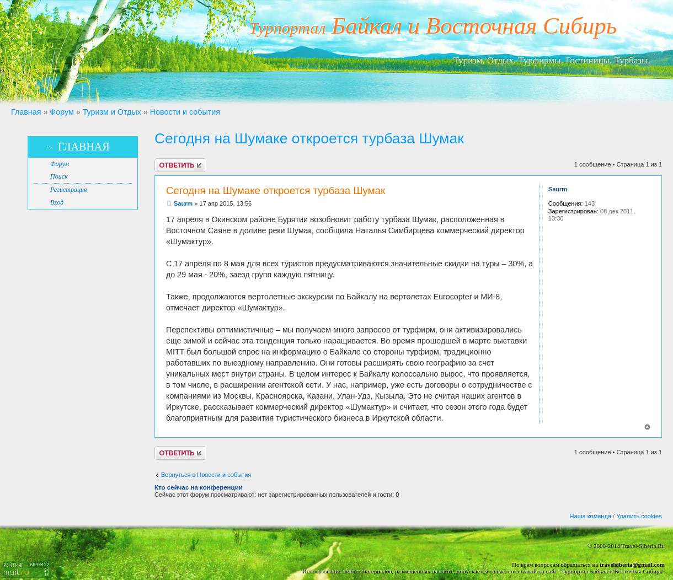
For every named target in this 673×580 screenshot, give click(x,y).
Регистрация (68, 190)
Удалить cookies (638, 516)
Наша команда (590, 516)
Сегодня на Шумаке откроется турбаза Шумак (309, 138)
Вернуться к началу (647, 427)
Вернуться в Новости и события (206, 474)
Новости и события (185, 112)
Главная (26, 112)
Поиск (59, 176)
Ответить (180, 165)
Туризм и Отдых (112, 112)
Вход (56, 202)
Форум (61, 112)
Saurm (183, 203)
